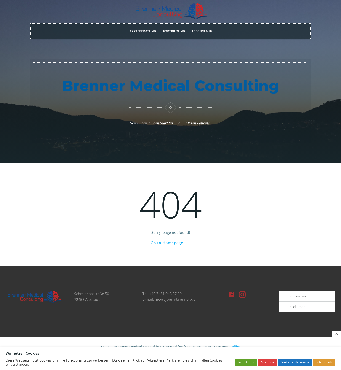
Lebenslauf (202, 32)
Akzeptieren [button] (246, 362)
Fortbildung (174, 32)
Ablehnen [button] (267, 362)
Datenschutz (324, 362)
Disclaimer (297, 317)
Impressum (297, 307)
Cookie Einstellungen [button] (294, 362)
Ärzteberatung (143, 32)
